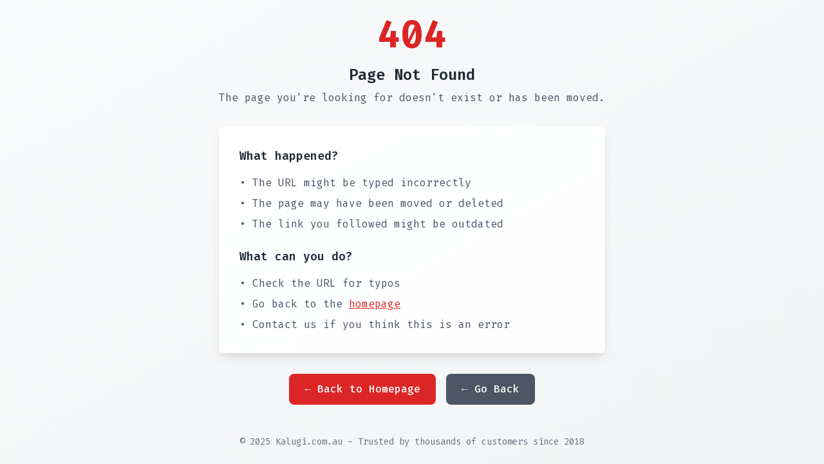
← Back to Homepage (362, 389)
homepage (374, 304)
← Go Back (491, 389)
